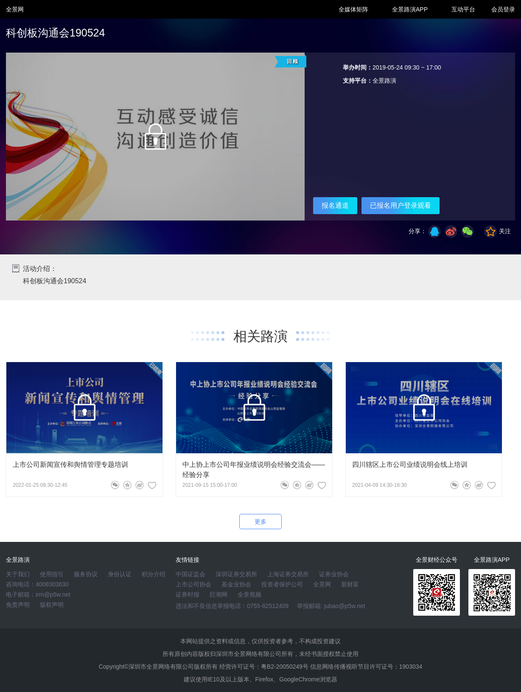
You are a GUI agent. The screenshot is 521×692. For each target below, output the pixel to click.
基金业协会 (236, 584)
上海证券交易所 (288, 574)
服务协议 (86, 574)
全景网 (322, 584)
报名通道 (335, 205)
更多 (260, 521)
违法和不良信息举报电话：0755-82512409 (232, 606)
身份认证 (120, 574)
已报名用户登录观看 (400, 205)
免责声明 (18, 604)
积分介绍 (153, 574)
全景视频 (249, 594)
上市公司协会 (193, 584)
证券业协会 (334, 574)
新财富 (350, 584)
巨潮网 (218, 594)
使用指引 (52, 574)
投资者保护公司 (282, 584)
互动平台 (463, 9)
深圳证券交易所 (236, 574)
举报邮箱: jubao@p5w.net (331, 606)
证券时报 (187, 594)
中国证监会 (190, 574)
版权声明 (52, 604)
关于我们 (18, 574)
